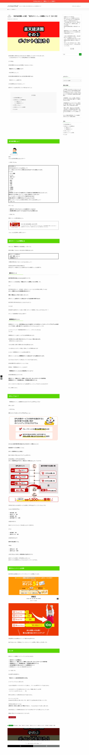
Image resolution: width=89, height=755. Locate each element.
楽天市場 (46, 725)
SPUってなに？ (17, 105)
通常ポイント (19, 101)
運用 (54, 725)
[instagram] (77, 3)
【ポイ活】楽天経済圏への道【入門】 (29, 224)
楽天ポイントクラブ (41, 725)
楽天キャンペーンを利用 (19, 107)
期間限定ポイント (20, 103)
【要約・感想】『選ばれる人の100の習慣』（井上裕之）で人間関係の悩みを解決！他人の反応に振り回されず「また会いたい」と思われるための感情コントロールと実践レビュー (71, 110)
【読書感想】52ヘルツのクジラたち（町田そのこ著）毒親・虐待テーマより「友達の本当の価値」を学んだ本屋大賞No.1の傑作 (72, 104)
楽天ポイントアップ (33, 725)
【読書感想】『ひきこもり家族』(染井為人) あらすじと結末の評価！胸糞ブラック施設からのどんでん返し (71, 99)
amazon (16, 725)
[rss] (79, 3)
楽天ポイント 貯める (25, 725)
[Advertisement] (34, 125)
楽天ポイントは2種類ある (20, 99)
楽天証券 (50, 725)
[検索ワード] (72, 54)
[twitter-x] (76, 3)
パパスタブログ (13, 6)
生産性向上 (11, 725)
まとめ (15, 109)
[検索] (80, 3)
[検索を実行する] (80, 54)
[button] (20, 746)
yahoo (20, 725)
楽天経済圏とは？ (18, 97)
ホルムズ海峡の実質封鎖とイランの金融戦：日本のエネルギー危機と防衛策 (71, 116)
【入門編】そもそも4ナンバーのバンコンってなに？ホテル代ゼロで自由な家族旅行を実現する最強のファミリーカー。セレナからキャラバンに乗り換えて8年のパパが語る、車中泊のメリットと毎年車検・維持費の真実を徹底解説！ (72, 92)
